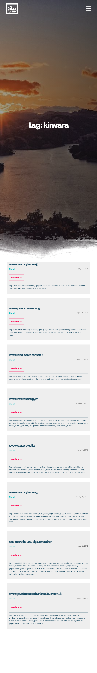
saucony (17, 288)
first (58, 566)
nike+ (11, 288)
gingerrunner (64, 513)
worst (44, 288)
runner (10, 426)
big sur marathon (73, 563)
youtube (68, 426)
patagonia (20, 332)
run (84, 423)
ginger (66, 420)
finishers (53, 566)
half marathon (41, 568)
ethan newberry (28, 285)
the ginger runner (36, 426)
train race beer (40, 472)
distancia (24, 566)
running (56, 332)
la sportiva (47, 618)
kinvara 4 (79, 467)
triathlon (50, 426)
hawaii (81, 420)
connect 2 (52, 376)
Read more (16, 277)
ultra (57, 426)
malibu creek (70, 618)
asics (15, 285)
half (77, 420)
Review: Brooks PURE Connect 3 (25, 355)
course (10, 566)
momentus (81, 568)
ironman (11, 423)
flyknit (56, 420)
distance (27, 420)
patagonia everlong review (35, 332)
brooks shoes (42, 376)
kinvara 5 (11, 469)
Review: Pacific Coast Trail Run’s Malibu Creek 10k (34, 594)
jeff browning (63, 329)
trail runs (24, 623)
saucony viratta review (16, 472)
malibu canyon (58, 618)
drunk (46, 615)
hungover (27, 618)
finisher (46, 566)
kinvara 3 (71, 467)
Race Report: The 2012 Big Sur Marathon (29, 542)
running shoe (30, 519)
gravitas (22, 568)
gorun (58, 467)
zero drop (79, 472)
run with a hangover (71, 620)
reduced (80, 516)
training (71, 379)
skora (74, 519)
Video (62, 426)
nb (48, 516)
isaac (34, 618)
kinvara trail (80, 329)
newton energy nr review (61, 423)
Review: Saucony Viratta (20, 445)
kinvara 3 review (24, 516)
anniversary (50, 563)
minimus (73, 568)
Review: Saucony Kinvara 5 (23, 264)
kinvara (62, 285)
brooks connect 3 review (26, 376)
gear (39, 329)
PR (57, 620)
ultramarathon (77, 332)
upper (61, 472)
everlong (33, 329)
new (52, 516)
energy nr (35, 420)
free (61, 420)
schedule (61, 571)
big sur (62, 563)
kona (24, 423)
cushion (29, 467)
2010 (19, 563)
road (47, 379)
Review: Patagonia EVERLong (23, 308)
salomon (72, 469)
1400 (14, 563)
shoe (67, 571)
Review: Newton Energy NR (22, 399)
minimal (36, 469)
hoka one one (52, 285)
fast (47, 467)
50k (21, 615)
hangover (18, 618)
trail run (17, 623)
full (39, 513)
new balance (60, 516)
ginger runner (41, 285)
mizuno (82, 285)
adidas (15, 513)
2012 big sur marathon (36, 563)
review (49, 332)
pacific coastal (49, 620)
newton (48, 423)
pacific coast (38, 620)
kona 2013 (31, 423)
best (19, 285)
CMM (12, 269)
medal (66, 568)
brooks (34, 513)
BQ (33, 615)
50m (25, 615)
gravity (72, 420)
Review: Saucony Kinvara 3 (22, 492)
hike (55, 329)
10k (13, 615)
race (46, 469)
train (13, 574)
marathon (12, 332)
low (17, 469)
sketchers (30, 472)
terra (72, 571)
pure (32, 571)
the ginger (79, 571)
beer (19, 467)
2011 (24, 563)
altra (20, 513)
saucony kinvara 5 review (31, 288)
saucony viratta (65, 519)
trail (69, 332)
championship (18, 420)
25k (17, 615)
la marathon (19, 379)
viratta (67, 472)
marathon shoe (72, 285)
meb (30, 469)
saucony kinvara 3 (51, 519)
